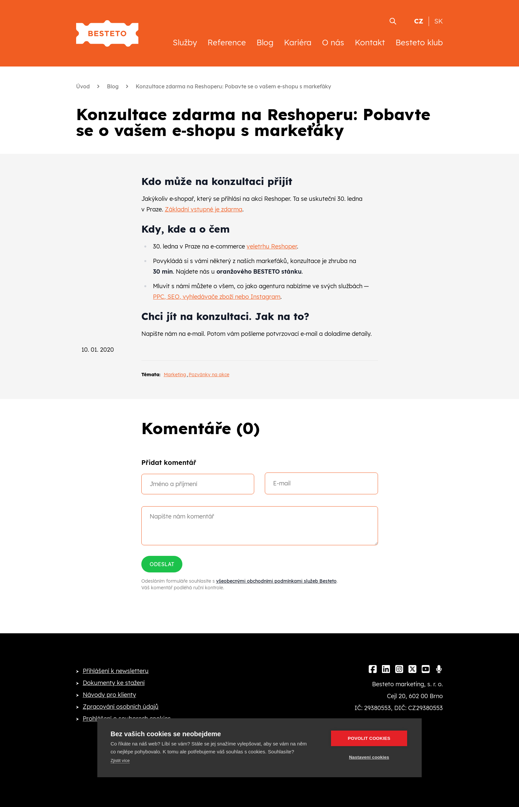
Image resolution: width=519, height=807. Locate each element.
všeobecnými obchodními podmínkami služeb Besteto (276, 581)
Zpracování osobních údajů (121, 706)
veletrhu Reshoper (272, 246)
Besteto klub (419, 42)
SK (438, 21)
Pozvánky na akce (209, 375)
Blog (265, 42)
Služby (185, 42)
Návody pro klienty (109, 694)
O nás (333, 42)
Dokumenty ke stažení (114, 683)
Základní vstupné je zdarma (203, 209)
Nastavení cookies (369, 757)
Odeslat (162, 564)
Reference (227, 42)
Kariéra (297, 42)
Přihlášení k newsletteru (116, 671)
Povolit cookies (369, 738)
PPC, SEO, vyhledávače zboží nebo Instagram (216, 296)
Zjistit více (120, 760)
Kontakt (370, 42)
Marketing (175, 375)
